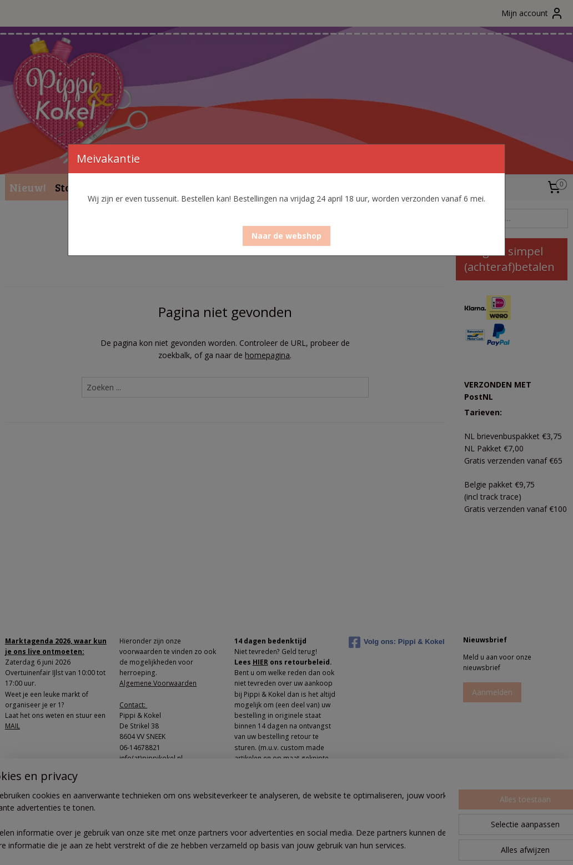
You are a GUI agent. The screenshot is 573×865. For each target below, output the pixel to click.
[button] (286, 236)
